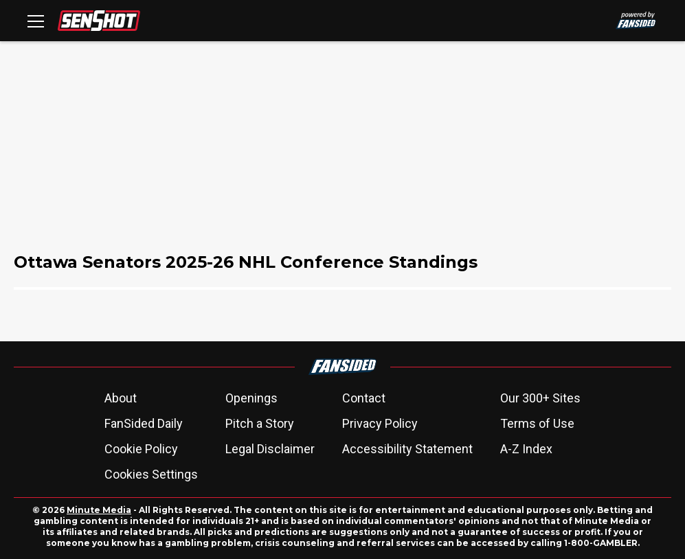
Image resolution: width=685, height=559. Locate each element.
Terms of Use (537, 423)
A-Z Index (526, 449)
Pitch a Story (259, 423)
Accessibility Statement (407, 449)
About (120, 398)
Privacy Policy (380, 423)
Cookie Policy (141, 449)
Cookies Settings (151, 474)
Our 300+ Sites (540, 398)
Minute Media (99, 510)
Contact (363, 398)
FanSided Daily (143, 423)
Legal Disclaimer (270, 449)
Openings (251, 398)
